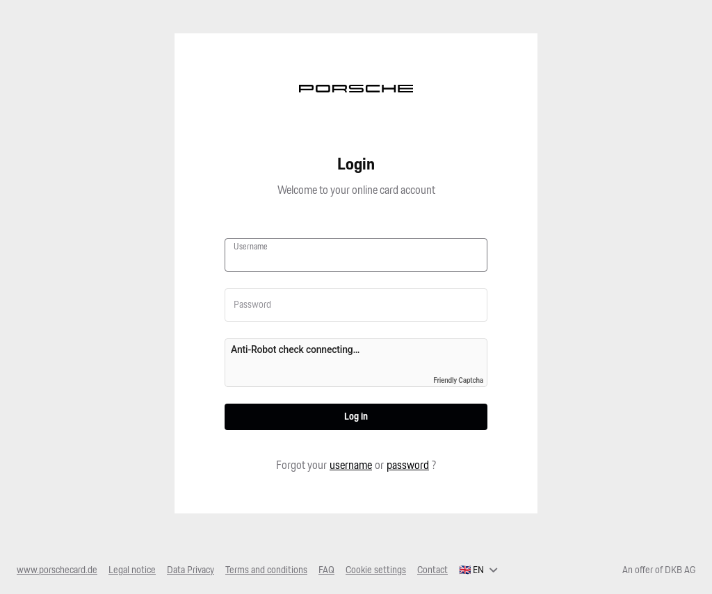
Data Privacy (190, 570)
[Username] (356, 259)
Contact (432, 570)
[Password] (356, 305)
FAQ (326, 570)
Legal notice (132, 570)
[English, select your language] (478, 570)
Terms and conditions (266, 570)
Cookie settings (376, 570)
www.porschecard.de (57, 570)
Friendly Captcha (458, 380)
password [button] (408, 466)
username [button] (351, 466)
